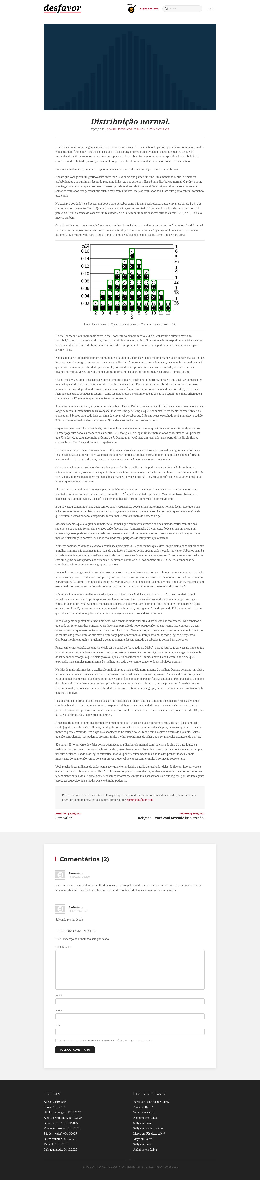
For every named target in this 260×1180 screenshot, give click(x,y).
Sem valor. (64, 818)
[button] (211, 8)
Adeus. (48, 1101)
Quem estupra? (53, 1139)
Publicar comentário (75, 1049)
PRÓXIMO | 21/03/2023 (192, 813)
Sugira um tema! (149, 8)
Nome (59, 995)
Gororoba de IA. (53, 1123)
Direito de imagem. (55, 1112)
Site (57, 1025)
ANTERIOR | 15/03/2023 (68, 813)
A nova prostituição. (56, 1117)
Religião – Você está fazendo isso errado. (171, 818)
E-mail (59, 1010)
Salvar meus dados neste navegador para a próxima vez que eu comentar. (103, 1040)
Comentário (63, 947)
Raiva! (48, 1107)
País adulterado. (53, 1149)
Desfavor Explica (131, 129)
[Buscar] (182, 8)
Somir (111, 129)
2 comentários (158, 129)
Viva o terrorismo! (55, 1128)
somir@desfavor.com (140, 799)
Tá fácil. (49, 1144)
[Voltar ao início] (62, 8)
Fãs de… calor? (53, 1133)
